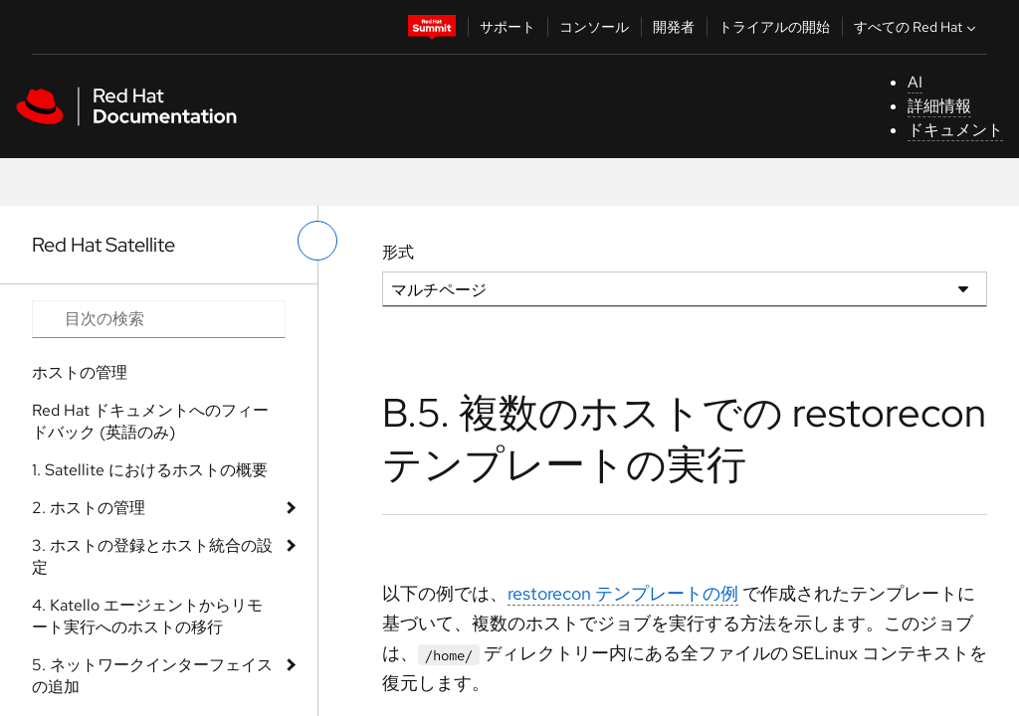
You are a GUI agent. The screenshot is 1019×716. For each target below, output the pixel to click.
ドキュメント (955, 129)
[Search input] (159, 319)
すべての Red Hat (917, 27)
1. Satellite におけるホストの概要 (150, 469)
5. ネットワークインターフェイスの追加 (152, 675)
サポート (507, 27)
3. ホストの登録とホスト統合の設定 (152, 556)
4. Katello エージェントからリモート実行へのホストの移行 (147, 616)
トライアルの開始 (774, 27)
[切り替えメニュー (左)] (317, 241)
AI (915, 82)
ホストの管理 (79, 372)
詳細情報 (939, 105)
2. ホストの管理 (88, 507)
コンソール (594, 27)
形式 (398, 252)
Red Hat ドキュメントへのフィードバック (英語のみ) (150, 421)
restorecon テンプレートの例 (623, 593)
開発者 (674, 27)
